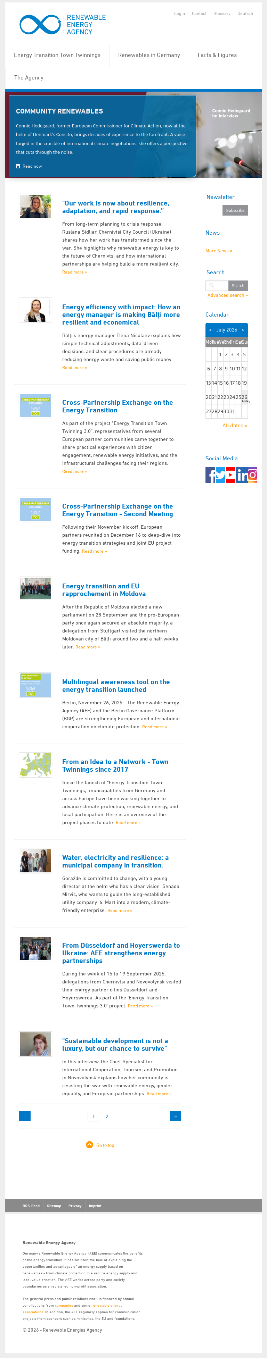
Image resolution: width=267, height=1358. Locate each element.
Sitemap (54, 1205)
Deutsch (245, 13)
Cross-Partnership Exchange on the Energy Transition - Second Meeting (117, 510)
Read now (32, 166)
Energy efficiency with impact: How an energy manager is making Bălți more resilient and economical (121, 314)
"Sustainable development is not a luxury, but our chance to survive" (115, 1045)
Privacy (75, 1205)
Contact (199, 13)
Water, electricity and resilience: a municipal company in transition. (115, 861)
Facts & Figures (217, 54)
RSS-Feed (31, 1205)
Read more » (74, 272)
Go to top (105, 1145)
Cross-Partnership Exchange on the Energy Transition (117, 406)
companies (64, 1305)
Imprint (95, 1205)
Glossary (221, 13)
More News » (218, 250)
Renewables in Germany (149, 54)
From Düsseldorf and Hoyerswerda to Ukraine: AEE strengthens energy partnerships (121, 953)
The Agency (28, 77)
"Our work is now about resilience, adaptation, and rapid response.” (115, 207)
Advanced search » (228, 295)
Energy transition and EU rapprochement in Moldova (104, 590)
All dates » (235, 425)
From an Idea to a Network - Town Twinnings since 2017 (115, 765)
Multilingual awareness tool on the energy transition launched (116, 686)
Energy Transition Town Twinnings (57, 54)
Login (179, 13)
